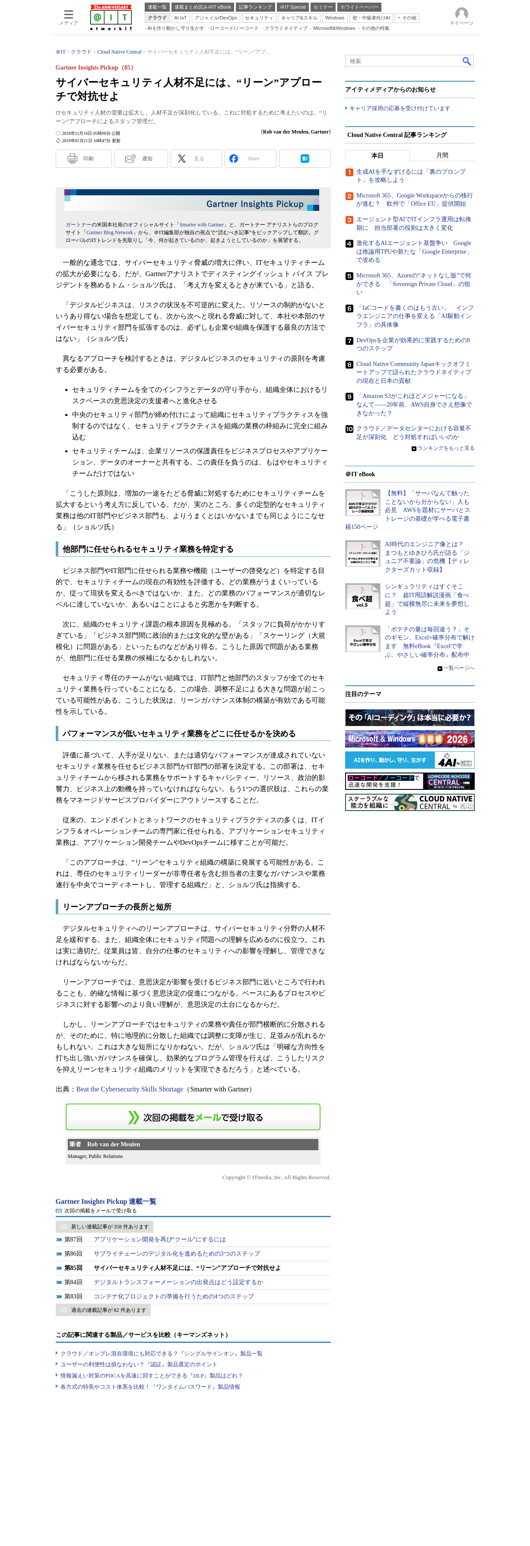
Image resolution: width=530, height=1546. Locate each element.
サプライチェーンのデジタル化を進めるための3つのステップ (177, 1253)
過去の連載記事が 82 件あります (108, 1310)
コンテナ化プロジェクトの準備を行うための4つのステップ (174, 1296)
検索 (467, 61)
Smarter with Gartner (202, 225)
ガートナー (79, 225)
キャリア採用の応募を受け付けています (400, 108)
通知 (147, 159)
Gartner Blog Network (109, 232)
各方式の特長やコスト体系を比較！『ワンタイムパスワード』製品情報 (150, 1387)
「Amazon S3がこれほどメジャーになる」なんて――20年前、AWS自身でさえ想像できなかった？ (414, 405)
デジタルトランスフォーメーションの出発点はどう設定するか (178, 1282)
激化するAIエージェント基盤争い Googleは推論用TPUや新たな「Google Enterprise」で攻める (414, 251)
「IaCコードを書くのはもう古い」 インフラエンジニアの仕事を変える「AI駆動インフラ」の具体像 (415, 316)
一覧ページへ (459, 668)
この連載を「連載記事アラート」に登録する (193, 1117)
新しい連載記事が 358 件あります (110, 1227)
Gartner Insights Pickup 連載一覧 (106, 1201)
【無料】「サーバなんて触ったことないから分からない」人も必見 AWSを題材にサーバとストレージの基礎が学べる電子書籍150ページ (407, 510)
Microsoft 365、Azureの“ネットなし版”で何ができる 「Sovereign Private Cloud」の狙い (413, 284)
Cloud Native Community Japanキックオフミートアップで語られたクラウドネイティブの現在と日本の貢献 (413, 372)
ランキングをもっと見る (446, 448)
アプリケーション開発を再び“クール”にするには (160, 1239)
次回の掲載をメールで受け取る (100, 1211)
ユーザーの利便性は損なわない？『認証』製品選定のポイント (139, 1364)
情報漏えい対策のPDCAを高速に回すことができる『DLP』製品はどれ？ (151, 1375)
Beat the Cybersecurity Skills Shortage (130, 1089)
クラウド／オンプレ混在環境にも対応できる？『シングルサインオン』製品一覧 (161, 1353)
